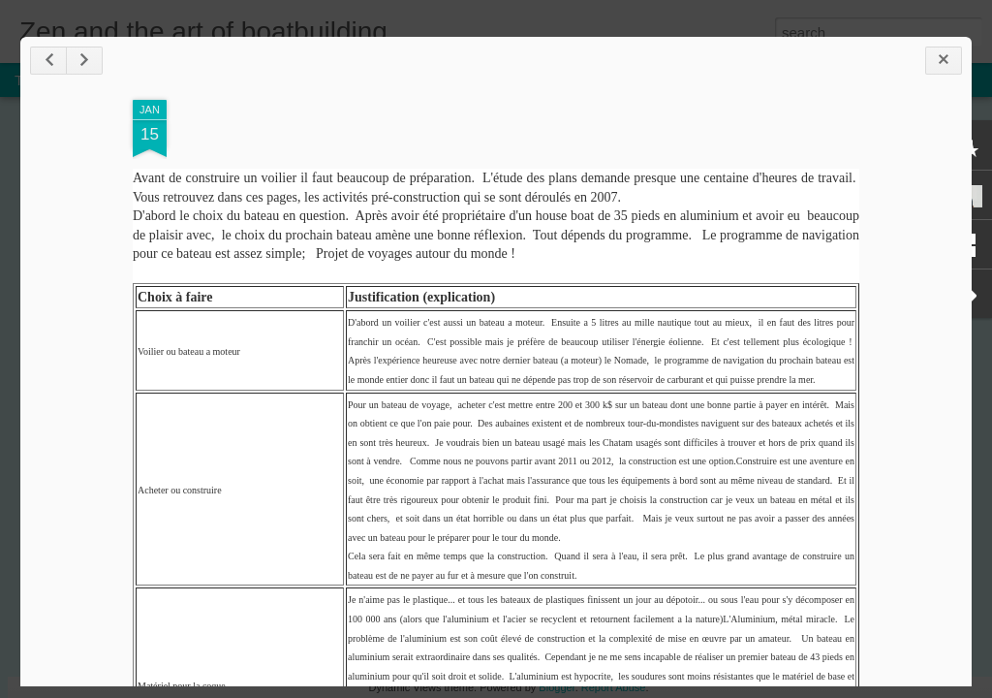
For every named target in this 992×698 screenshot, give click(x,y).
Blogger (556, 687)
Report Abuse (613, 687)
